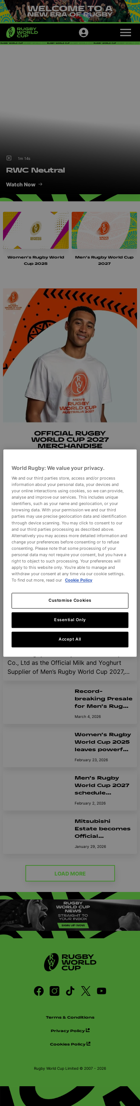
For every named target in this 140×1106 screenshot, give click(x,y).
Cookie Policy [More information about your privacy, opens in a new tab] (78, 580)
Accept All (70, 639)
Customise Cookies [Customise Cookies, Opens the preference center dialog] (70, 600)
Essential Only (70, 619)
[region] (69, 553)
